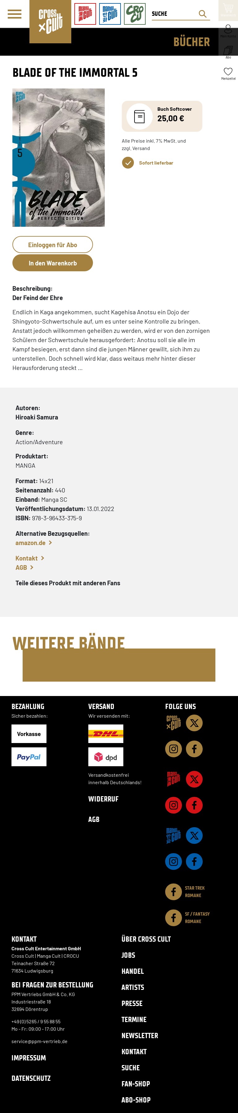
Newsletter (139, 1035)
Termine (134, 1019)
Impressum (28, 1057)
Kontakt (26, 558)
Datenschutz (31, 1078)
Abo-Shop (136, 1099)
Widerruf (103, 798)
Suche (130, 1067)
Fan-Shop (135, 1083)
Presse (132, 1003)
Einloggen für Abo (52, 244)
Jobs (128, 955)
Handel (132, 971)
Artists (132, 987)
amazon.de (30, 542)
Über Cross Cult (146, 939)
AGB (21, 567)
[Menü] (14, 14)
